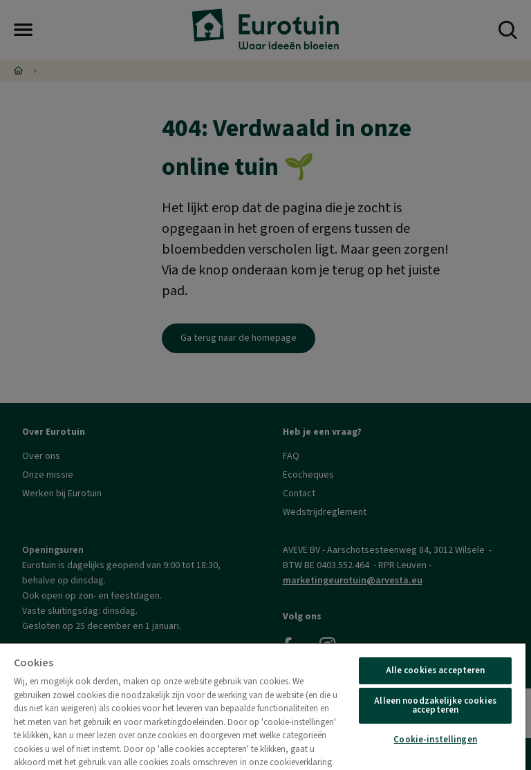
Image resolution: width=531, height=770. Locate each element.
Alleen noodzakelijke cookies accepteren (435, 705)
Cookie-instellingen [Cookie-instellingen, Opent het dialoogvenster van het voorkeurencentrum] (434, 739)
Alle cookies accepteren (435, 670)
